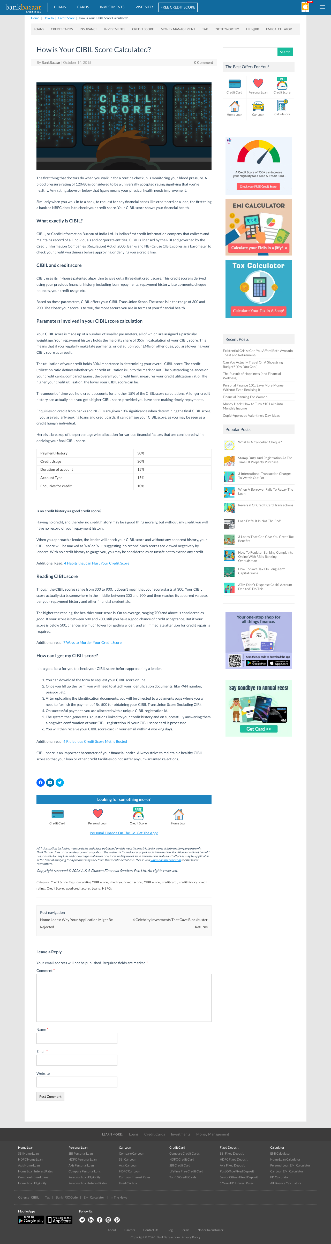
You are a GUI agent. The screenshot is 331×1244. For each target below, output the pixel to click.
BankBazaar (51, 62)
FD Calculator (279, 1177)
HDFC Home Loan (30, 1159)
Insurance (88, 29)
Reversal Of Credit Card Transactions (265, 505)
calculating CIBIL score (92, 882)
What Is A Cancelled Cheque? (260, 442)
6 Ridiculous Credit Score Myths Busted (95, 741)
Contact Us (150, 1230)
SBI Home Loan (28, 1153)
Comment (45, 970)
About (112, 1230)
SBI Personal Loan (81, 1153)
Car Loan (258, 115)
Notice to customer (210, 1230)
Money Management (178, 29)
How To (48, 18)
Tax (205, 29)
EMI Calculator (279, 29)
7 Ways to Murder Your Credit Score (92, 642)
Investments (112, 7)
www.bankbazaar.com (166, 860)
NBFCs (107, 888)
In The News (118, 1197)
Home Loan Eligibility (32, 1183)
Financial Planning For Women (245, 397)
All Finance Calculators (285, 1183)
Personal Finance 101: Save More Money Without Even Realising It (253, 387)
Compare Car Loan (131, 1153)
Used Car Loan (129, 1183)
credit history (188, 882)
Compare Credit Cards (184, 1153)
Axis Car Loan (128, 1165)
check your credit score (125, 882)
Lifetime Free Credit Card (186, 1171)
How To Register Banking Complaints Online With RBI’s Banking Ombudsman (265, 556)
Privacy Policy (191, 1237)
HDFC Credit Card (181, 1159)
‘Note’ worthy (227, 29)
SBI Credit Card (179, 1165)
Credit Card (57, 823)
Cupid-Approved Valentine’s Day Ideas (251, 415)
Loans (60, 7)
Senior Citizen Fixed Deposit (239, 1177)
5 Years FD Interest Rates (236, 1183)
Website (43, 1073)
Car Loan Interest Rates (134, 1177)
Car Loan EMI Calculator (286, 1171)
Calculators (282, 114)
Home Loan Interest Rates (35, 1171)
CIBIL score (152, 882)
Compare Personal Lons (85, 1171)
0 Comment (203, 62)
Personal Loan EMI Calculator (290, 1165)
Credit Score (66, 18)
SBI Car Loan (127, 1159)
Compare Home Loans (33, 1177)
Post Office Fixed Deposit (237, 1171)
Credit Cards (62, 29)
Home (35, 18)
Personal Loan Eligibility (85, 1177)
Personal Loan (97, 823)
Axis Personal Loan (81, 1165)
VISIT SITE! (144, 7)
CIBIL (35, 1197)
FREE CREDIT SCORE (178, 7)
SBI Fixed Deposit (232, 1153)
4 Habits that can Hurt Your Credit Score (96, 563)
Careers (129, 1230)
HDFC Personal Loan (83, 1159)
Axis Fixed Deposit (232, 1165)
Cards (83, 7)
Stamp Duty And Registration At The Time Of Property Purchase (265, 460)
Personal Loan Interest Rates (88, 1183)
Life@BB (252, 29)
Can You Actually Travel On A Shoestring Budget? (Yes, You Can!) (253, 364)
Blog (170, 1230)
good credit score (77, 888)
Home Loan (178, 823)
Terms (185, 1230)
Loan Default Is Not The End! (259, 521)
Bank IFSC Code (67, 1197)
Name (42, 1029)
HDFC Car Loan (129, 1171)
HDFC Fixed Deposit (233, 1159)
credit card (169, 882)
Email (42, 1051)
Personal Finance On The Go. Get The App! (124, 833)
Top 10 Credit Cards (182, 1177)
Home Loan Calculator (285, 1159)
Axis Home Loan (29, 1165)
